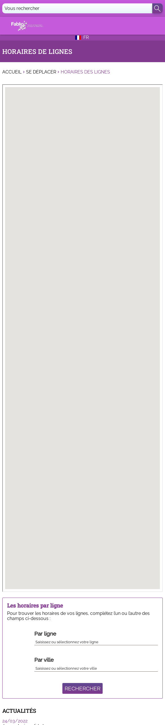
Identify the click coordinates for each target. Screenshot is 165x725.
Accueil (12, 72)
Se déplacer (41, 72)
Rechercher (82, 688)
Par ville (44, 660)
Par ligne (45, 634)
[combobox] (96, 641)
